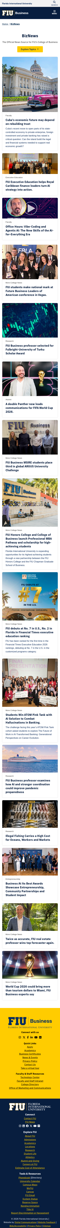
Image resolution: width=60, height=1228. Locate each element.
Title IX (30, 1209)
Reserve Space (30, 1202)
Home (5, 24)
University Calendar (30, 1181)
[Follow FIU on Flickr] (39, 1126)
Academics (30, 1050)
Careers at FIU (30, 1164)
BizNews (15, 24)
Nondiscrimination (30, 1206)
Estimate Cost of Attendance (30, 1167)
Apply (30, 1046)
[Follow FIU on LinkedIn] (24, 1126)
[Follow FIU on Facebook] (28, 1126)
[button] (54, 12)
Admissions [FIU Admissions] (30, 1139)
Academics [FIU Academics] (30, 1143)
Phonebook (24, 1177)
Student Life (30, 1153)
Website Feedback (46, 1222)
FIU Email (30, 1195)
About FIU (30, 1136)
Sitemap (47, 1226)
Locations (30, 1146)
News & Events (30, 1057)
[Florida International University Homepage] (17, 3)
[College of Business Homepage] (15, 13)
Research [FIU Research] (30, 1150)
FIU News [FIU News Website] (30, 1122)
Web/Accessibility (17, 1226)
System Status (30, 1199)
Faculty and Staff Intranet (30, 1081)
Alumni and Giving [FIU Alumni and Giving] (30, 1160)
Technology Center (30, 1077)
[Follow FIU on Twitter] (31, 1126)
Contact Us (30, 1064)
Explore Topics (28, 49)
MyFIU (30, 1188)
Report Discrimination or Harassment (30, 1213)
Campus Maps (30, 1184)
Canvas (30, 1191)
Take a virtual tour (30, 1068)
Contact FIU (30, 1118)
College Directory (30, 1084)
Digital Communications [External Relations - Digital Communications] (25, 1222)
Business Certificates (30, 1054)
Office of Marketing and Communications (30, 1088)
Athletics (30, 1157)
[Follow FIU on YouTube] (35, 1126)
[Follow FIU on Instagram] (20, 1126)
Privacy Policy (30, 1061)
